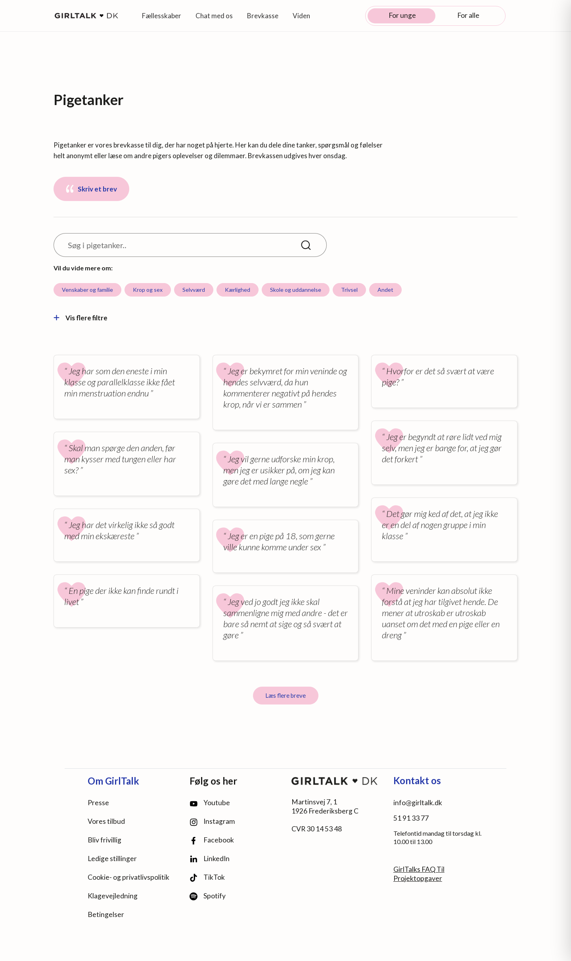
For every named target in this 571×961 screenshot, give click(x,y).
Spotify (208, 896)
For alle (468, 15)
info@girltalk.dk (417, 802)
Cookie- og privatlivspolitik (128, 877)
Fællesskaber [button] (161, 15)
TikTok (207, 877)
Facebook (212, 840)
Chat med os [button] (214, 15)
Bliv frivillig (104, 840)
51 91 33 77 (411, 818)
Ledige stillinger (112, 858)
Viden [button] (301, 15)
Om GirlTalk (113, 781)
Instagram (212, 821)
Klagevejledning (113, 896)
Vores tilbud (106, 821)
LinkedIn (210, 858)
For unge (402, 15)
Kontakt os (417, 780)
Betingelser (106, 914)
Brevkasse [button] (262, 15)
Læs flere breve (285, 695)
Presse (98, 802)
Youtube (210, 802)
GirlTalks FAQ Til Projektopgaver (419, 874)
